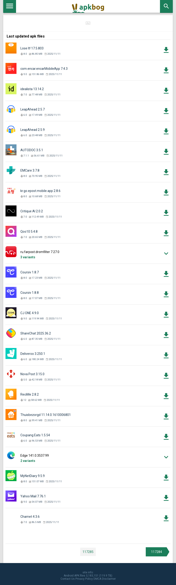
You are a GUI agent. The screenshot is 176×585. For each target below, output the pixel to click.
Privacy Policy (84, 578)
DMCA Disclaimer (105, 578)
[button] (88, 253)
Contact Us (67, 578)
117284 (156, 552)
